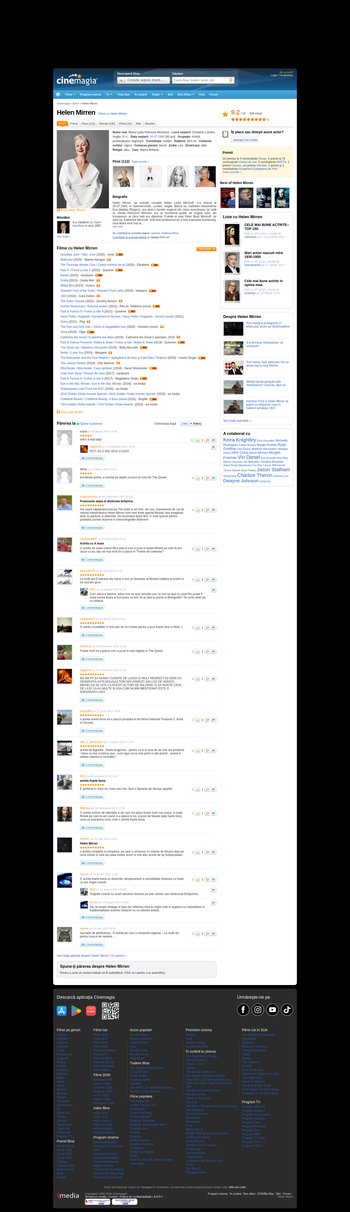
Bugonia (135, 1136)
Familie (61, 1066)
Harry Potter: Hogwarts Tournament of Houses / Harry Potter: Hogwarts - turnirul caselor (117, 316)
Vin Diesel (249, 457)
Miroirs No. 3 (194, 1129)
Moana (246, 1058)
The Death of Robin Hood (146, 1068)
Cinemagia (63, 103)
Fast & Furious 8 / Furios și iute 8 (81, 378)
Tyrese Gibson (231, 470)
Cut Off (246, 1066)
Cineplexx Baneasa (105, 1161)
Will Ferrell (278, 465)
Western (62, 1120)
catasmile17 (88, 619)
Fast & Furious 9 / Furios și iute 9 (81, 311)
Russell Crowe (139, 1054)
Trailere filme (139, 1063)
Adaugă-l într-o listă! (245, 139)
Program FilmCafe (254, 1126)
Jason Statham (273, 469)
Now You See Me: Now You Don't (151, 1159)
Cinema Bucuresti (105, 1142)
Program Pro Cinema (256, 1114)
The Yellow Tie (139, 1101)
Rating (197, 423)
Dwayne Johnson (240, 480)
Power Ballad (138, 1076)
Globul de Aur (247, 162)
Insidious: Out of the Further (260, 1093)
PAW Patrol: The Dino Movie (260, 1089)
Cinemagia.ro (77, 79)
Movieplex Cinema (105, 1154)
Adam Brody (230, 465)
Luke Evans (243, 448)
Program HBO (251, 1134)
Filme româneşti (103, 1066)
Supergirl (248, 1042)
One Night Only (252, 1077)
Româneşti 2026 (104, 1103)
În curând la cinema (201, 1051)
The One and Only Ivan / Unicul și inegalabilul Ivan (93, 327)
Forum (214, 94)
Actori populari (102, 1128)
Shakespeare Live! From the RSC (82, 388)
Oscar (262, 158)
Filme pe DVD (102, 1058)
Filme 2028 (100, 1035)
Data (184, 423)
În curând (141, 94)
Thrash (246, 1054)
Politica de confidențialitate (135, 1196)
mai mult (118, 226)
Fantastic (63, 1070)
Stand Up (63, 1113)
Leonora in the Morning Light (204, 1160)
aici (134, 973)
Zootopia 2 (137, 1148)
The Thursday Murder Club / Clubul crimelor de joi (92, 265)
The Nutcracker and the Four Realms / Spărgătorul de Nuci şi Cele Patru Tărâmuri (113, 357)
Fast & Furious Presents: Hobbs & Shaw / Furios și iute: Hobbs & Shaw (106, 342)
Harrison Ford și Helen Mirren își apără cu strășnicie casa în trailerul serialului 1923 (267, 405)
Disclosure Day (196, 1153)
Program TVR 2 (252, 1146)
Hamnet (135, 1132)
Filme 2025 (100, 1046)
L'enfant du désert (197, 1137)
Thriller (61, 1117)
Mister (61, 1085)
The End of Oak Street (256, 1085)
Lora (133, 1046)
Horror (61, 1077)
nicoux (84, 874)
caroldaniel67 (88, 539)
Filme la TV (100, 1054)
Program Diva (251, 1130)
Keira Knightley (239, 439)
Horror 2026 (101, 1095)
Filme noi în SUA (255, 1030)
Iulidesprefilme (170, 233)
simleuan (86, 646)
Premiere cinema (104, 1050)
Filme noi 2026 (103, 1079)
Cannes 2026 (65, 1165)
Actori (75, 103)
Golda (64, 280)
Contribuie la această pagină (129, 237)
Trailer (119, 254)
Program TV (64, 1136)
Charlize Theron (254, 475)
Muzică (61, 1089)
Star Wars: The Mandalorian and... (152, 1087)
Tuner (190, 1164)
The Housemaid (140, 1117)
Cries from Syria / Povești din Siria (82, 373)
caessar (155, 233)
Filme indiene (102, 1070)
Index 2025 (100, 1117)
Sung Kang (229, 475)
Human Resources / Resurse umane (84, 306)
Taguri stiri (63, 1128)
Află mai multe (237, 1187)
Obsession (249, 1038)
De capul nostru (196, 1172)
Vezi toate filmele (72, 412)
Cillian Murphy (247, 444)
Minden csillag (195, 1042)
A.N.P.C (158, 1196)
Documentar (65, 1054)
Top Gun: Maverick (198, 1098)
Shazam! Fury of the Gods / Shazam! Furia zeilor (92, 290)
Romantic (63, 1101)
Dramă (61, 1062)
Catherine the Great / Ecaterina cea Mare (87, 337)
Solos (64, 321)
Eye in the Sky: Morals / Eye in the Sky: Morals (91, 383)
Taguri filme (64, 1124)
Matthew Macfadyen (264, 448)
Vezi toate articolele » (237, 420)
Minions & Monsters (255, 1046)
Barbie (65, 275)
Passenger (193, 1121)
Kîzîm (133, 1156)
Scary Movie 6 (139, 1072)
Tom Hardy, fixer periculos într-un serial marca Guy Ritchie (267, 363)
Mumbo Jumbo (195, 1094)
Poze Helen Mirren (73, 210)
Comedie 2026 (102, 1087)
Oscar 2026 (64, 1150)
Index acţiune (102, 1120)
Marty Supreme (140, 1140)
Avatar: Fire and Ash (143, 1105)
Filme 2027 (100, 1038)
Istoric (61, 1081)
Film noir (62, 1074)
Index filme (101, 1108)
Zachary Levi (280, 475)
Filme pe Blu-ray (104, 1062)
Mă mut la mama (197, 1114)
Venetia (262, 165)
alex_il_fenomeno (91, 742)
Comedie (62, 1046)
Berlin (60, 1173)
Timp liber (123, 94)
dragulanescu (88, 496)
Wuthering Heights (142, 1152)
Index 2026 (100, 1113)
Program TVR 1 (252, 1142)
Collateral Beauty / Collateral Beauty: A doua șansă (93, 399)
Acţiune (62, 1035)
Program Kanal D (253, 1118)
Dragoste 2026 (103, 1091)
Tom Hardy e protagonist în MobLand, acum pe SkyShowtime (268, 324)
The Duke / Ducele (72, 301)
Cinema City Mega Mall (108, 1173)
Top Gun (191, 1102)
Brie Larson (264, 465)
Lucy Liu (264, 481)
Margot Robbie (267, 445)
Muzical (62, 1093)
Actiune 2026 (101, 1083)
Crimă (61, 1050)
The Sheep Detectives (200, 1072)
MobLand (66, 259)
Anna (64, 332)
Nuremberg (137, 1109)
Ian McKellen (251, 461)
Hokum (190, 1068)
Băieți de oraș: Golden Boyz (148, 1124)
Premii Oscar (65, 1146)
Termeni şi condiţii (95, 1196)
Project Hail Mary (141, 1113)
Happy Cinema (103, 1165)
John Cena (239, 452)
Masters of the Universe (145, 1091)
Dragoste (63, 1058)
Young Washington (254, 1050)
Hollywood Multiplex (106, 1158)
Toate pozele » (140, 161)
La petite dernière (197, 1046)
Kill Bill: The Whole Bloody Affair (206, 1133)
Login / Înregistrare (282, 75)
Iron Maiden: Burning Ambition (205, 1076)
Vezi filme (205, 248)
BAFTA (281, 162)
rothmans (250, 237)
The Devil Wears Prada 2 (202, 1056)
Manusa (85, 808)
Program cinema (90, 94)
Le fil (189, 1038)
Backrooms (193, 1118)
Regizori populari (104, 1132)
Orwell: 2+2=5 (195, 1064)
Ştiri (170, 94)
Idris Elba (282, 457)
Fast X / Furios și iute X (75, 270)
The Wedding (194, 1110)
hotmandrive (252, 265)
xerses (84, 928)
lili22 (93, 589)
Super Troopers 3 (253, 1081)
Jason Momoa (258, 452)
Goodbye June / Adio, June (78, 254)
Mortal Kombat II (196, 1060)
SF (58, 1109)
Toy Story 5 (193, 1168)
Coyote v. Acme (140, 1079)
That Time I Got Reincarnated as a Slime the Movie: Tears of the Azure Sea (209, 1083)
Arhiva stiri (63, 1132)
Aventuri (62, 1042)
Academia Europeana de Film (258, 169)
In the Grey (193, 1149)
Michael (191, 1035)
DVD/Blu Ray (265, 1193)
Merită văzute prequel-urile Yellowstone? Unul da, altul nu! (266, 383)
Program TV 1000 (253, 1138)
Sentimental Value (142, 1144)
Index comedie (102, 1124)
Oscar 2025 (64, 1154)
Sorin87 (85, 839)
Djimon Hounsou (233, 461)
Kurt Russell (268, 457)
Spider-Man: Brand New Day (260, 1074)
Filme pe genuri (68, 1030)
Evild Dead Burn (252, 1070)
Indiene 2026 (101, 1099)
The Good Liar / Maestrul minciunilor (83, 347)
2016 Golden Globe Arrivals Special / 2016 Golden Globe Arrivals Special (108, 394)
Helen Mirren (76, 112)
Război (61, 1097)
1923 (64, 296)
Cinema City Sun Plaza (108, 1169)
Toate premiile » (232, 172)
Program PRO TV (253, 1107)
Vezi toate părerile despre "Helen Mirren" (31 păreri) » (91, 955)
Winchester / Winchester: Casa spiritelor (86, 368)
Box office (249, 1193)
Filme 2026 (100, 1042)
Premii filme (66, 1141)
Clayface (135, 1083)
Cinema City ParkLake (107, 1177)
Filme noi (100, 1030)
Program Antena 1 (254, 1110)
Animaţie (62, 1038)
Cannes (236, 165)
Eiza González (266, 440)
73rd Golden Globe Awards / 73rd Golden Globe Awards (97, 404)
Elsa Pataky (248, 470)
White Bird (67, 285)
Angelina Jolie (139, 1042)
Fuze (189, 1125)
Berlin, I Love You (72, 352)
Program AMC (251, 1122)
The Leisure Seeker (73, 363)
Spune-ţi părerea (91, 423)
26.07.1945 (157, 136)
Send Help (137, 1163)
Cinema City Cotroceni (108, 1146)
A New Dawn (194, 1157)
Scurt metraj (65, 1105)
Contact (112, 1196)
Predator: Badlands (142, 1120)
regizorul (95, 446)
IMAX (96, 1150)
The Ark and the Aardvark (258, 1035)
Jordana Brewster (272, 461)
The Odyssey (250, 1062)
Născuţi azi (137, 1058)
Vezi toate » (64, 236)
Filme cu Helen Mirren (112, 113)
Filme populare (141, 1096)
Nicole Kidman (139, 1035)
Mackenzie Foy (248, 465)
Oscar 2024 (64, 1158)
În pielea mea (138, 1128)
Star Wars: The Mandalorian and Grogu (211, 1106)
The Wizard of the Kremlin (203, 1090)
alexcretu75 (87, 571)
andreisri (250, 293)
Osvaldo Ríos (138, 1050)
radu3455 (86, 711)
